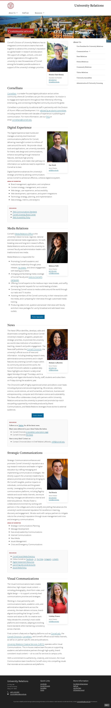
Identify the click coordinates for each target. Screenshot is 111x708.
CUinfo (42, 690)
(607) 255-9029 (14, 692)
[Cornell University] (10, 5)
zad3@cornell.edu (53, 170)
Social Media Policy (20, 567)
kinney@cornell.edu (54, 82)
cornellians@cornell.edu (22, 119)
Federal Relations (82, 62)
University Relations (89, 5)
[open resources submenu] (39, 13)
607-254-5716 (52, 80)
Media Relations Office (24, 233)
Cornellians (27, 636)
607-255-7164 (52, 368)
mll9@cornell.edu (53, 370)
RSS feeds (29, 434)
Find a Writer (37, 415)
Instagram (47, 559)
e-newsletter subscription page (37, 432)
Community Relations (84, 67)
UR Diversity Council (78, 690)
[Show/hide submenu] (89, 51)
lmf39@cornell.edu (54, 621)
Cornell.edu (56, 633)
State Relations (82, 56)
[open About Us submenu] (12, 13)
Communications (82, 51)
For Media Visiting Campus (80, 684)
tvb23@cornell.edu (54, 500)
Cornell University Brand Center (24, 214)
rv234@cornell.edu (54, 273)
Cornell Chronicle (34, 349)
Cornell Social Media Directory (24, 556)
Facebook (29, 559)
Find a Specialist (37, 317)
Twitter (21, 425)
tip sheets (22, 267)
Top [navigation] (107, 705)
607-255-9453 (52, 498)
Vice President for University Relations (90, 46)
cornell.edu (43, 684)
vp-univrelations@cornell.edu (18, 694)
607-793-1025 (52, 271)
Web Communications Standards (25, 211)
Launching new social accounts (24, 564)
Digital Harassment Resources (23, 562)
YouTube (40, 559)
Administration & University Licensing (90, 83)
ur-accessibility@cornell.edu (83, 701)
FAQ (48, 116)
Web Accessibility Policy (21, 217)
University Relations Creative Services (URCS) (25, 644)
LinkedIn (55, 559)
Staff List (25, 13)
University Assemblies (84, 78)
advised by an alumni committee (53, 110)
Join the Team (77, 688)
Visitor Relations (82, 72)
